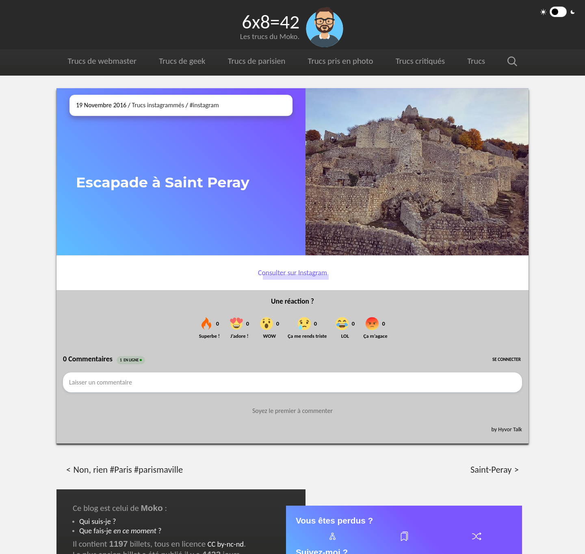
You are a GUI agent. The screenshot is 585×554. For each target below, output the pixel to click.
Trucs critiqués (420, 61)
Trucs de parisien (256, 61)
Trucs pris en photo (340, 61)
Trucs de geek (182, 61)
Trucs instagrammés (158, 105)
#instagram (204, 105)
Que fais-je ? (120, 530)
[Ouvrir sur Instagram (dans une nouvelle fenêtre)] (417, 171)
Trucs (476, 61)
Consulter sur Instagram (292, 272)
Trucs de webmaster (102, 61)
